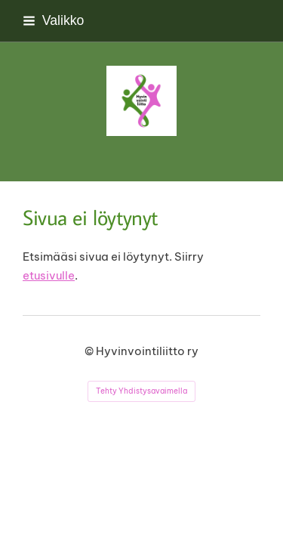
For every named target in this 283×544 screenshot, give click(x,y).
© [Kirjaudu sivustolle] (90, 351)
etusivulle (49, 275)
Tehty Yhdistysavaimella (141, 391)
